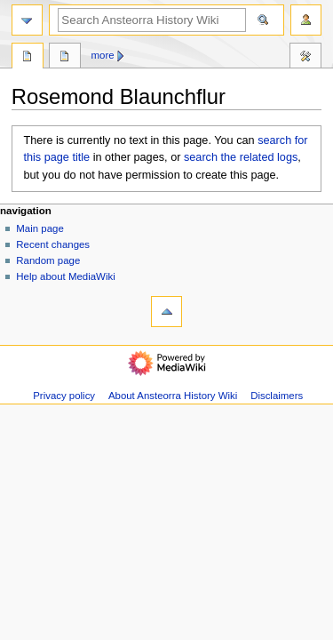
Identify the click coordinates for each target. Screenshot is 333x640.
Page (27, 58)
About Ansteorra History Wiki (172, 395)
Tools (305, 58)
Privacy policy (64, 395)
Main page (40, 228)
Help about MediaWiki (65, 276)
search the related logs (240, 157)
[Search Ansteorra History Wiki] (152, 20)
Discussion (65, 58)
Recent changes (53, 244)
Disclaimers (276, 395)
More (103, 55)
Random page (48, 260)
